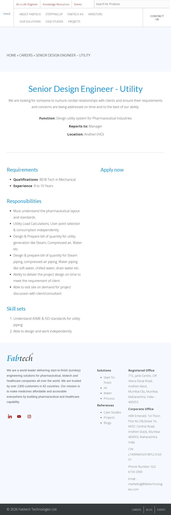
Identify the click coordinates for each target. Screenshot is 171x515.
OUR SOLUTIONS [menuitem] (30, 21)
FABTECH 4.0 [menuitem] (75, 14)
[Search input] (131, 4)
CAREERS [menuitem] (136, 509)
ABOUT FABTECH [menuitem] (30, 14)
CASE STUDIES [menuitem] (54, 21)
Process (109, 398)
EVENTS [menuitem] (161, 509)
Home (11, 55)
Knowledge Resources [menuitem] (56, 4)
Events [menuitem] (78, 4)
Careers (26, 55)
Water (108, 393)
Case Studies (112, 412)
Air (105, 388)
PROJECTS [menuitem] (74, 21)
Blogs (107, 423)
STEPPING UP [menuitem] (54, 14)
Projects (109, 417)
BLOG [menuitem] (149, 509)
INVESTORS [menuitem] (95, 14)
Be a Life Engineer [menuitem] (27, 4)
